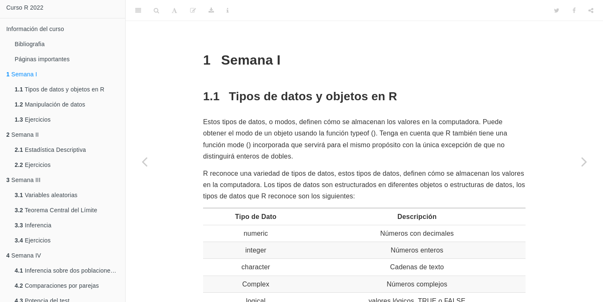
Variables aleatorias (46, 195)
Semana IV (23, 255)
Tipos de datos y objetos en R (59, 89)
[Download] (211, 10)
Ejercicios (33, 119)
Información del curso (35, 29)
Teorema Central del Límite (56, 210)
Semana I (21, 74)
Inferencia (33, 225)
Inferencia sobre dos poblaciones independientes (70, 270)
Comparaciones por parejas (57, 285)
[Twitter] (557, 10)
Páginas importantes (42, 59)
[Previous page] (144, 161)
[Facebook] (574, 10)
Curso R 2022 (25, 7)
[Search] (156, 10)
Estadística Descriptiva (50, 149)
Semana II (22, 134)
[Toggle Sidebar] (138, 10)
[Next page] (584, 161)
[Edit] (193, 10)
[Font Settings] (174, 10)
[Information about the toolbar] (227, 10)
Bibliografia (30, 44)
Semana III (23, 180)
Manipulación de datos (50, 104)
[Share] (591, 10)
